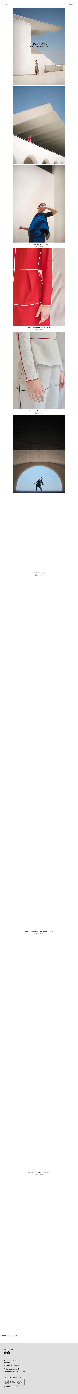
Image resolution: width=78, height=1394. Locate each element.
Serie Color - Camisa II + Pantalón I (39, 244)
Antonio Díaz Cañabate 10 (13, 1361)
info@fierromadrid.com (12, 1365)
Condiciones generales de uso (14, 1372)
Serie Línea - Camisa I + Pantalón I (39, 411)
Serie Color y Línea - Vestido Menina (39, 327)
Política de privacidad (11, 1369)
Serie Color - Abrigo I (39, 573)
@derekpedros (13, 1336)
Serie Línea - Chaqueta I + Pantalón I (39, 1172)
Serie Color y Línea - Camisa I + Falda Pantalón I (39, 931)
